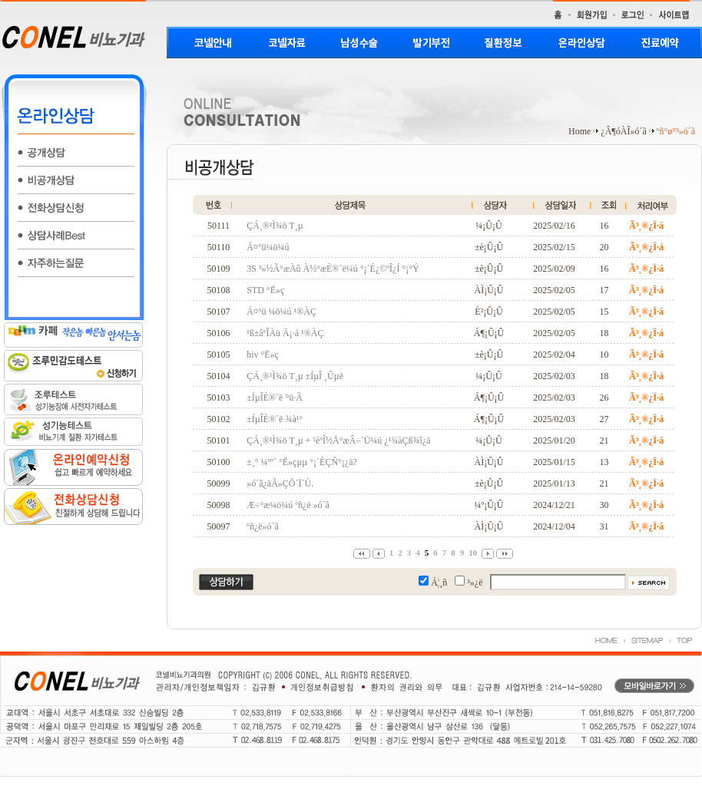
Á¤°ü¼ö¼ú (268, 247)
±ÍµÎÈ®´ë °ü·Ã (275, 397)
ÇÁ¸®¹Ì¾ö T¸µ (275, 225)
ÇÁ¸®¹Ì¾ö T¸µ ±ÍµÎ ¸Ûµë (295, 376)
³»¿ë (474, 582)
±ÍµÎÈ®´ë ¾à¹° (275, 419)
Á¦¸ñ (439, 582)
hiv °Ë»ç (263, 354)
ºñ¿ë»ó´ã (263, 526)
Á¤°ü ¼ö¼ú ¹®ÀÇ (281, 311)
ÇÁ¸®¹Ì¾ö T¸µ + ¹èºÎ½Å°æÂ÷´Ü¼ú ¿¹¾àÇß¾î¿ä (338, 440)
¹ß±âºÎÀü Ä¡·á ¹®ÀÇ (285, 333)
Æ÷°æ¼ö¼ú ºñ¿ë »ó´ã (288, 505)
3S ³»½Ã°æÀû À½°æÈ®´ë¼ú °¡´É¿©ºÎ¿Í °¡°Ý (333, 268)
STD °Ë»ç (265, 290)
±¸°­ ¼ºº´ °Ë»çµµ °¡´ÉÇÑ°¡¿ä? (302, 462)
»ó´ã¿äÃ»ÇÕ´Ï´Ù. (280, 483)
